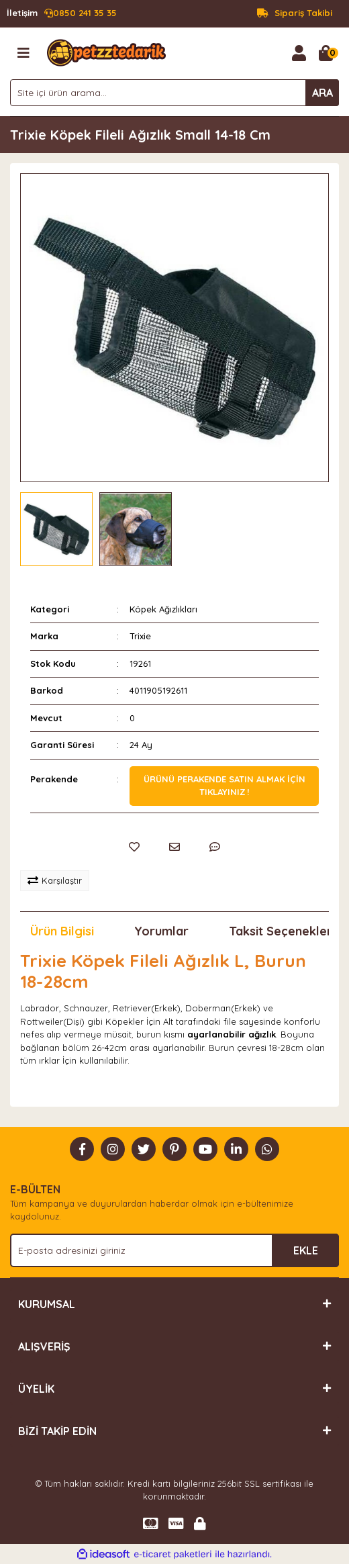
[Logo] (106, 51)
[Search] (174, 92)
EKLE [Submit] (305, 1250)
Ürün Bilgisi (62, 931)
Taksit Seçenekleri (282, 931)
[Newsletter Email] (174, 1250)
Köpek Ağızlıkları (163, 609)
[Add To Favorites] (134, 846)
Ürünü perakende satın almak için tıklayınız (224, 786)
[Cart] (325, 53)
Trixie (140, 636)
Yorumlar (161, 931)
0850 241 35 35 (62, 13)
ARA (322, 92)
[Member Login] (298, 53)
